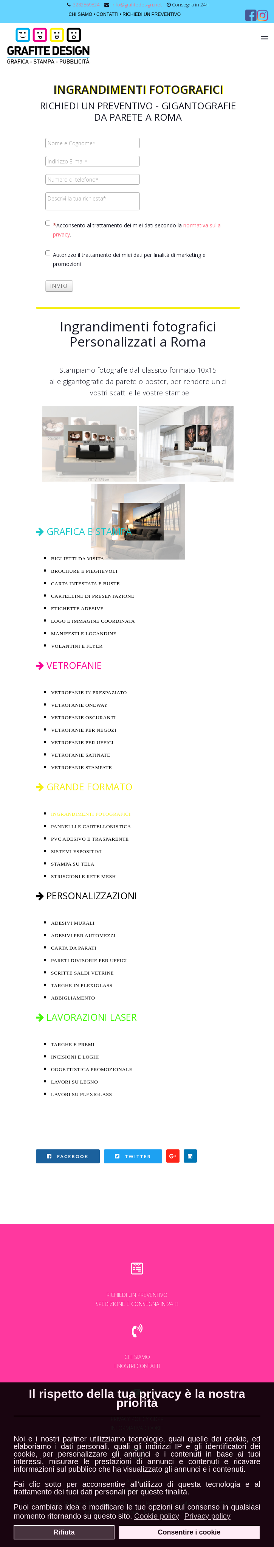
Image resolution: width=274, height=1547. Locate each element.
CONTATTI (107, 14)
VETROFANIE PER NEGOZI (83, 730)
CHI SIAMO (80, 14)
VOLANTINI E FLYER (77, 646)
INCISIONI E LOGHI (75, 1057)
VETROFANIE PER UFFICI (82, 742)
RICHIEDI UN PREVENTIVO (151, 14)
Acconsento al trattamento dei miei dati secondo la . (133, 229)
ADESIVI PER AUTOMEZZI (83, 935)
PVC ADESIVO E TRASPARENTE (90, 839)
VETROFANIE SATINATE (80, 755)
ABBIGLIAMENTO (73, 998)
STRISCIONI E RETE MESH (83, 876)
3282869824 (86, 5)
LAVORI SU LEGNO (74, 1082)
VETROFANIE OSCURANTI (83, 717)
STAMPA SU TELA (72, 864)
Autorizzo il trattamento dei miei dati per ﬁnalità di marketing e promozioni (125, 258)
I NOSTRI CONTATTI (137, 1366)
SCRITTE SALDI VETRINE (83, 973)
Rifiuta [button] (63, 1532)
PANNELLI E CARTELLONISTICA (91, 826)
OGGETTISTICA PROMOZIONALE (91, 1069)
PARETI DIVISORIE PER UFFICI (89, 960)
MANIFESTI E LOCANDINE (83, 633)
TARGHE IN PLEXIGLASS (82, 985)
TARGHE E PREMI (72, 1044)
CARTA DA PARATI (73, 948)
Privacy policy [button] (207, 1516)
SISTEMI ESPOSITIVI (76, 851)
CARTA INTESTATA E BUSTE (85, 583)
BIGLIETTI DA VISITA (77, 558)
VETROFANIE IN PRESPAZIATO (89, 692)
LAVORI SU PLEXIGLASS (81, 1094)
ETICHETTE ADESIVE (77, 608)
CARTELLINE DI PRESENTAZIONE (93, 596)
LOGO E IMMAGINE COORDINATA (93, 621)
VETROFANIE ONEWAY (79, 705)
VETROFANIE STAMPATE (81, 767)
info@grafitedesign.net (136, 5)
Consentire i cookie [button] (189, 1532)
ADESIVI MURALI (73, 923)
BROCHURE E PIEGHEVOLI (84, 571)
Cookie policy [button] (156, 1516)
